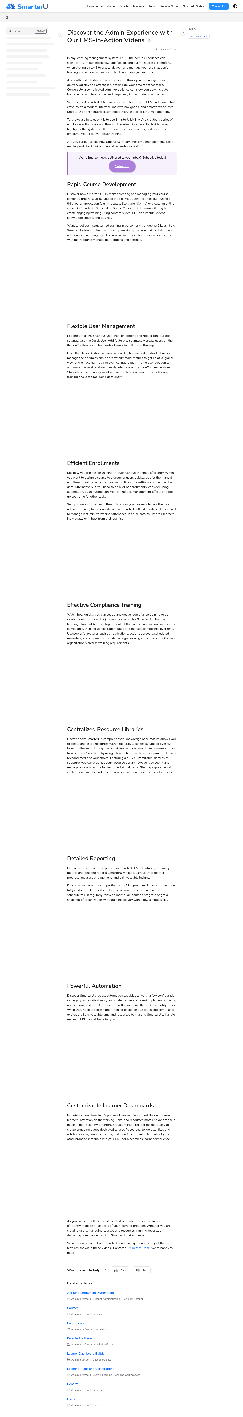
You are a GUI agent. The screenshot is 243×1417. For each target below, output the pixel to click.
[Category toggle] (60, 34)
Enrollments (76, 1323)
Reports (72, 1384)
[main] (122, 717)
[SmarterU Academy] (132, 6)
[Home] (7, 17)
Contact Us (219, 6)
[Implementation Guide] (101, 6)
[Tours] (152, 6)
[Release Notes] (169, 6)
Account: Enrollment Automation (90, 1293)
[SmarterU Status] (193, 6)
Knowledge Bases (80, 1338)
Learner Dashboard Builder (86, 1353)
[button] (27, 31)
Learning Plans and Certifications (90, 1369)
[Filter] (54, 31)
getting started (199, 36)
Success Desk (140, 1248)
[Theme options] (235, 6)
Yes (120, 1270)
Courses (73, 1308)
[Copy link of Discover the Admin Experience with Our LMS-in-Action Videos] (149, 41)
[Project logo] (27, 6)
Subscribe (122, 166)
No (141, 1270)
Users (71, 1399)
